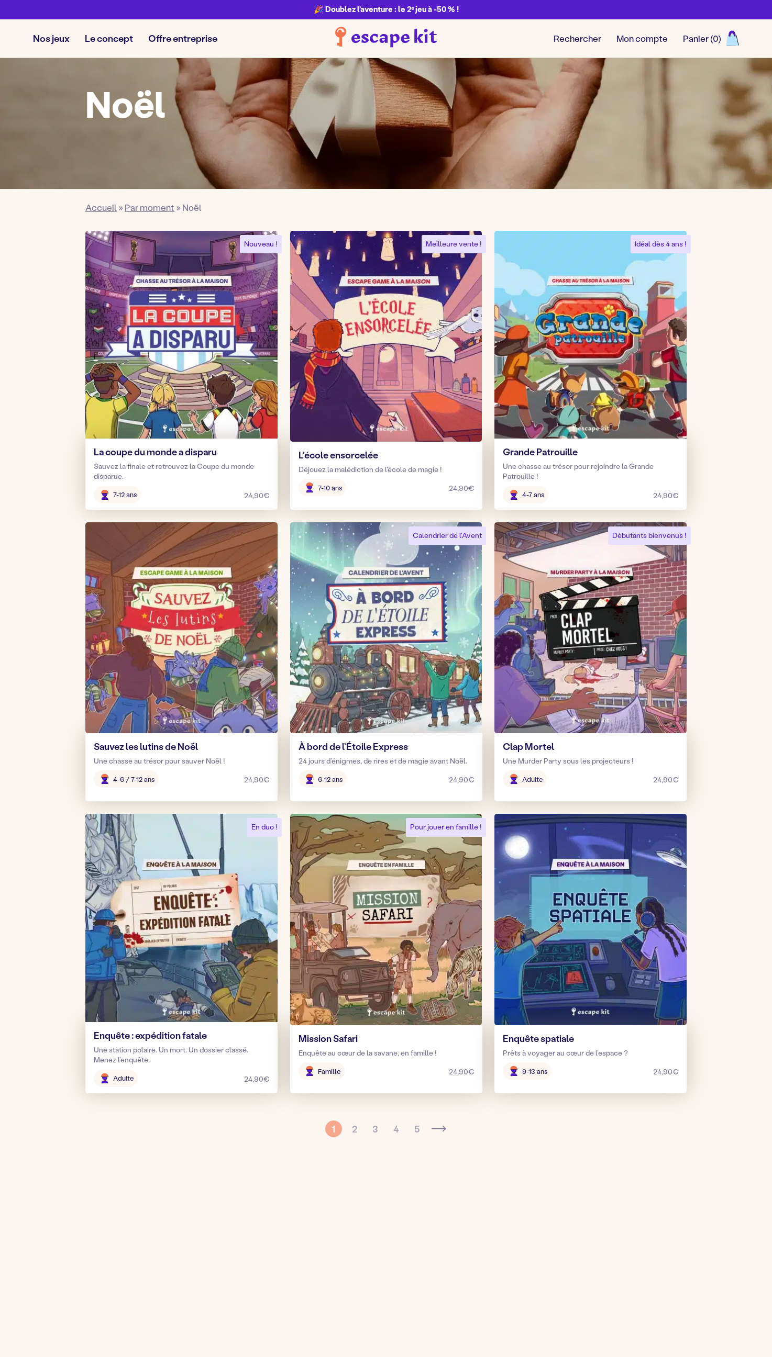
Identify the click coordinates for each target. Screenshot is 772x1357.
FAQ (460, 1249)
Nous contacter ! (628, 1237)
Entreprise (327, 1266)
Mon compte (642, 38)
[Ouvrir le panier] (711, 38)
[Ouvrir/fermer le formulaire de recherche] (577, 38)
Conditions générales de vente (433, 1333)
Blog (461, 1217)
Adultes (322, 1249)
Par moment (149, 207)
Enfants (321, 1217)
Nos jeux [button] (51, 38)
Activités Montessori (493, 1266)
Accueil (101, 207)
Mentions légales (312, 1333)
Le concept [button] (109, 38)
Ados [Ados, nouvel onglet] (316, 1233)
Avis (459, 1233)
